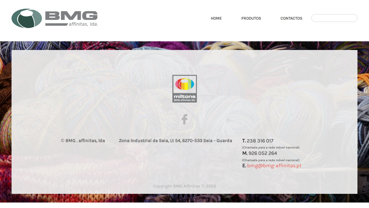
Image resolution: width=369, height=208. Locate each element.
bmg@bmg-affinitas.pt (274, 165)
